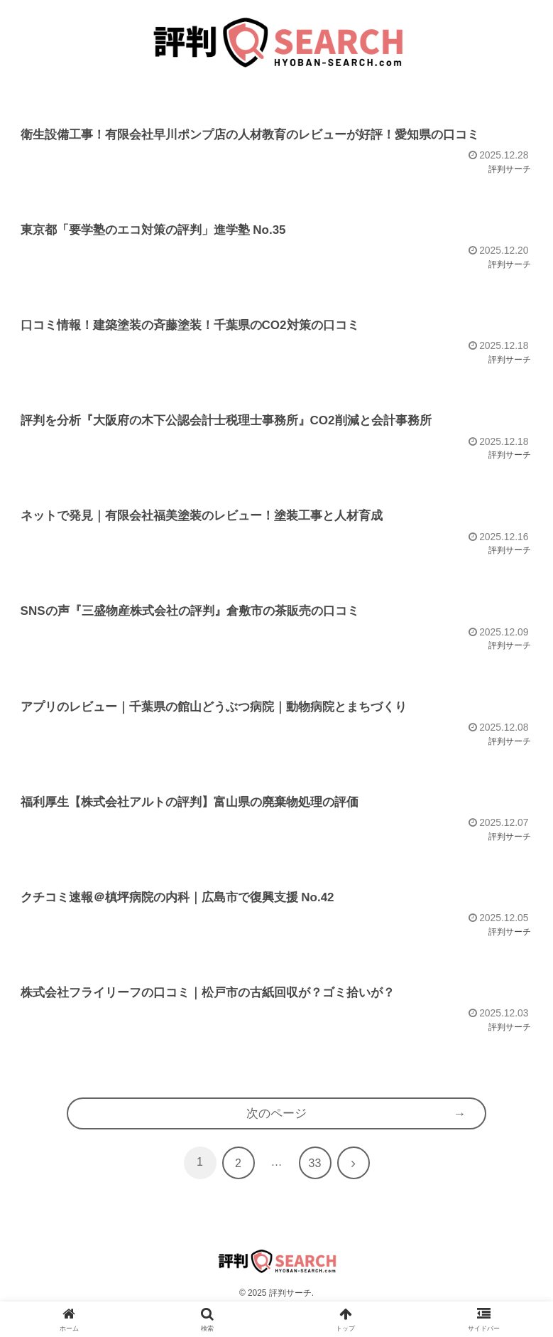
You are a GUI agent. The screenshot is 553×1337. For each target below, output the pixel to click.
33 (315, 1188)
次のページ (277, 1137)
